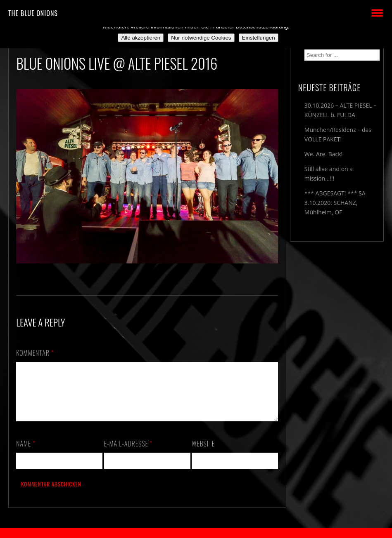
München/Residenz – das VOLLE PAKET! (337, 134)
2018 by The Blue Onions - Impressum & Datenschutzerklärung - (196, 533)
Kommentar (35, 353)
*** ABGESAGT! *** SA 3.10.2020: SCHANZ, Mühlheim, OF (335, 202)
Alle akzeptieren (140, 38)
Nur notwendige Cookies (201, 38)
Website (203, 453)
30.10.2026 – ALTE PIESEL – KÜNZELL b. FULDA (340, 110)
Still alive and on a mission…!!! (328, 173)
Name (26, 453)
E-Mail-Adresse (128, 453)
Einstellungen (258, 38)
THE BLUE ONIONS (33, 13)
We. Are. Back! (323, 154)
